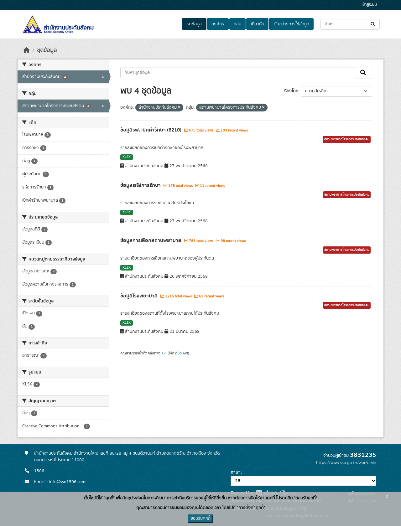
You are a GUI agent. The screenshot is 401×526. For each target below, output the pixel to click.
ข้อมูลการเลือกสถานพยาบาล (151, 240)
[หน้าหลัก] (26, 50)
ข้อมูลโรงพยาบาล (139, 296)
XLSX (126, 157)
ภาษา (236, 472)
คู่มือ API (181, 353)
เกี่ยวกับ (257, 24)
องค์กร (217, 24)
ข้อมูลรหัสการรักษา (141, 185)
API (164, 353)
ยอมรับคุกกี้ (200, 518)
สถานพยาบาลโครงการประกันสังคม (346, 139)
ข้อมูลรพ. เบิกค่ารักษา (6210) (151, 130)
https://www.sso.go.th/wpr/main (346, 463)
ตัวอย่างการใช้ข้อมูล (291, 24)
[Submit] (373, 24)
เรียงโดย (291, 91)
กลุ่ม (237, 24)
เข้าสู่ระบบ (369, 5)
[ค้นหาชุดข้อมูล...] (350, 24)
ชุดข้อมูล (194, 24)
